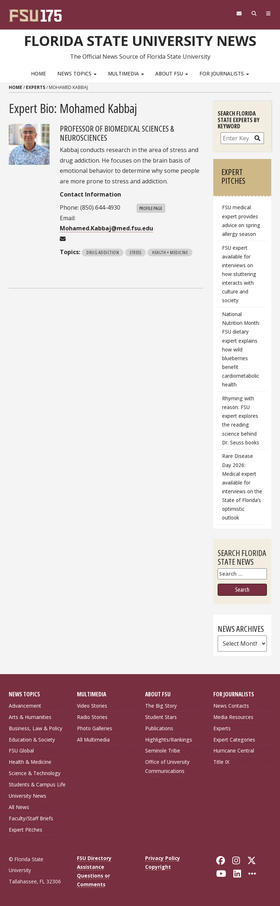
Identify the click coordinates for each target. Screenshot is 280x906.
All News (19, 807)
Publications (159, 728)
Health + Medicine (170, 252)
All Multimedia (93, 739)
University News (27, 795)
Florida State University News (140, 40)
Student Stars (161, 716)
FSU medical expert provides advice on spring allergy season (241, 220)
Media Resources (233, 716)
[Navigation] (268, 13)
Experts (35, 87)
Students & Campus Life (37, 784)
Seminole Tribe (162, 750)
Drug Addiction (102, 252)
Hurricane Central (233, 750)
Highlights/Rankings (168, 739)
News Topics (77, 73)
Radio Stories (92, 716)
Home (38, 73)
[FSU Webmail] (239, 13)
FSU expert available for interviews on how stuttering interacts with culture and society (239, 274)
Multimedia (126, 73)
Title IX (221, 761)
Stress (135, 252)
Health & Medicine (30, 761)
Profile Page (150, 208)
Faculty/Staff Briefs (31, 818)
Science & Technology (35, 773)
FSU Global (21, 750)
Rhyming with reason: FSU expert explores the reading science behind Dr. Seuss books (240, 420)
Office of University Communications (167, 766)
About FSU (171, 73)
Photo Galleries (94, 728)
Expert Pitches (25, 829)
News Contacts (231, 705)
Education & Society (32, 739)
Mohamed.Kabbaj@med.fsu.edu (106, 228)
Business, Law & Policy (35, 728)
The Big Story (161, 705)
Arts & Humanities (30, 716)
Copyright (158, 866)
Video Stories (92, 705)
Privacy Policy (162, 858)
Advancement (25, 705)
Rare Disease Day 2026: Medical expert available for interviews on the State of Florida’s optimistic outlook (242, 486)
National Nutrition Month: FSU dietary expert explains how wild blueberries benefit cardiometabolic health (241, 349)
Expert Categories (234, 739)
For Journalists (224, 73)
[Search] (253, 13)
